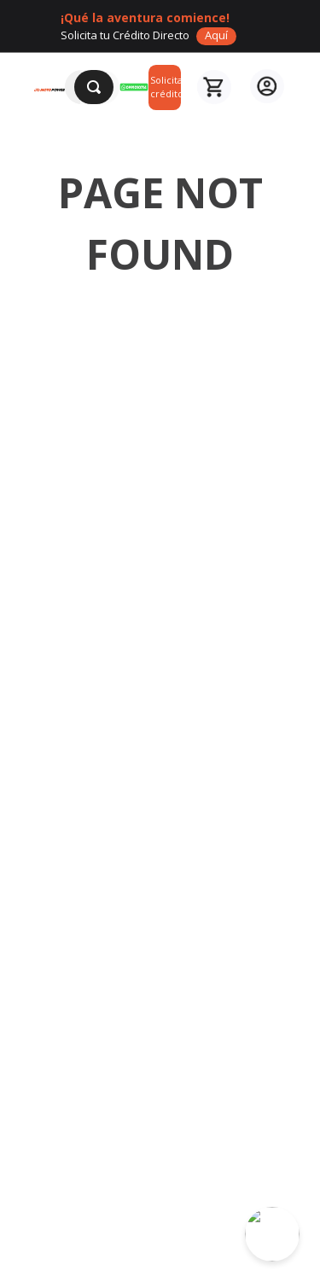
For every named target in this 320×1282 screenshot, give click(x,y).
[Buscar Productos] (93, 87)
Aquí (216, 35)
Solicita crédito (165, 87)
